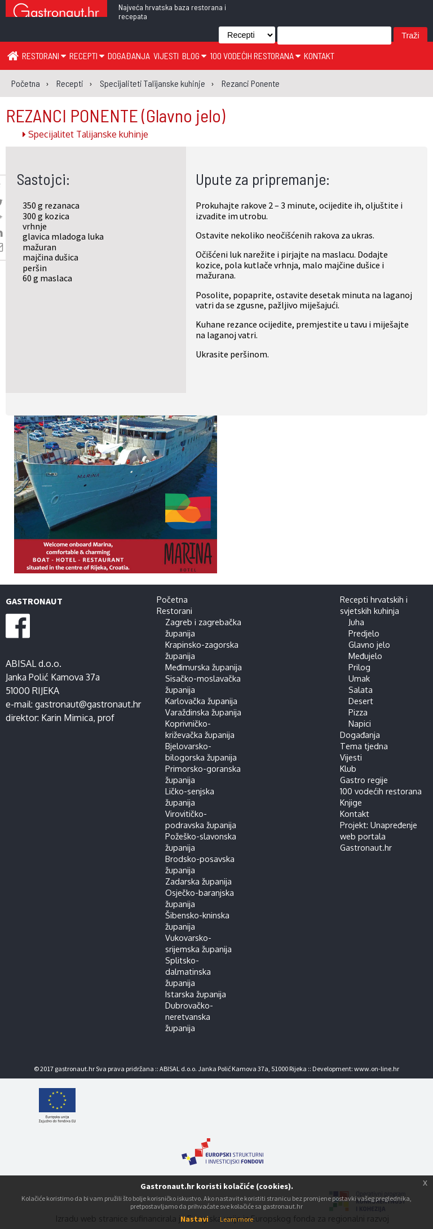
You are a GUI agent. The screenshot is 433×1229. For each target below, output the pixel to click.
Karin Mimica (67, 717)
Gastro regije (364, 780)
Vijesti (166, 55)
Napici (359, 723)
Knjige (351, 802)
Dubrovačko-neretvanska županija (189, 1016)
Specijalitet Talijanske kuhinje (85, 134)
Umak (359, 678)
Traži (410, 35)
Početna (172, 599)
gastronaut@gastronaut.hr (88, 704)
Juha (356, 622)
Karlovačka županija (201, 701)
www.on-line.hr (376, 1068)
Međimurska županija (203, 667)
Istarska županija (195, 994)
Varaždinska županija (203, 712)
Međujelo (365, 656)
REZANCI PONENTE (115, 115)
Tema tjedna (364, 746)
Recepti (86, 55)
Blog (194, 55)
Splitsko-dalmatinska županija (188, 971)
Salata (360, 689)
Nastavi (194, 1219)
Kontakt (319, 55)
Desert (360, 701)
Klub (348, 768)
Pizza (358, 712)
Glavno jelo (369, 644)
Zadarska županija (198, 881)
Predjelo (363, 633)
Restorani (44, 55)
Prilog (359, 667)
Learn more (236, 1219)
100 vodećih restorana (255, 55)
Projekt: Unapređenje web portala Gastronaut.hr (378, 836)
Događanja (129, 55)
